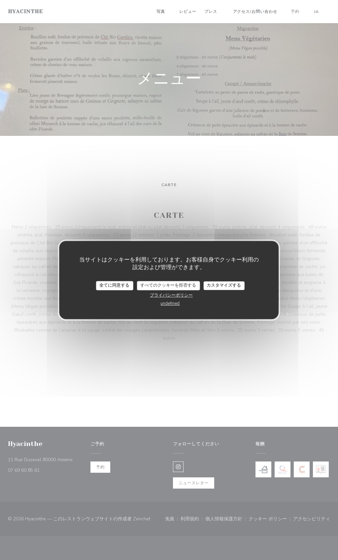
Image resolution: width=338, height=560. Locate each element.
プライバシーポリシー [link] (171, 295)
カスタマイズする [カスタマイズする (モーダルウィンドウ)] (224, 285)
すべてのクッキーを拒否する (168, 285)
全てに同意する (114, 285)
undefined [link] (170, 303)
